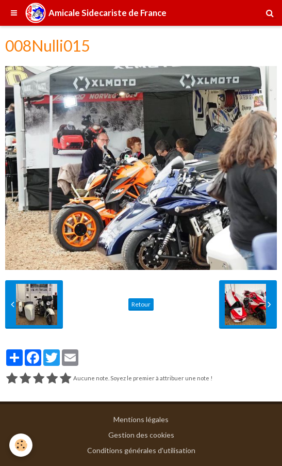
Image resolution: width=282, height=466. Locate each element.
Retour (141, 304)
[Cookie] (20, 445)
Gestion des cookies (141, 434)
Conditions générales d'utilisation (141, 450)
